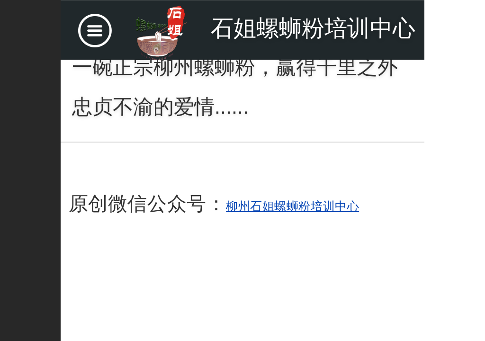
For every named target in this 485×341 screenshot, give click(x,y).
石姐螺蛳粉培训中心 (313, 28)
